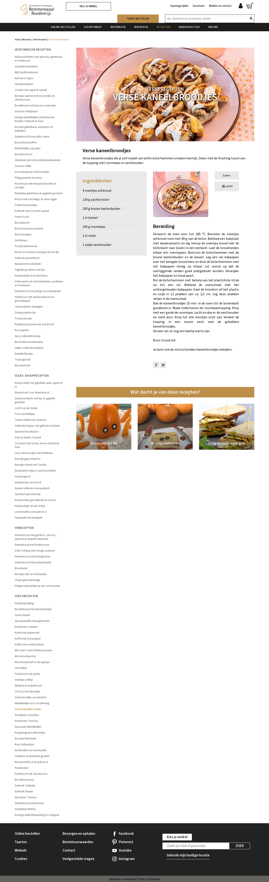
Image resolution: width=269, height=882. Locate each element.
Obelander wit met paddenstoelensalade (37, 160)
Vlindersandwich (24, 84)
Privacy (142, 879)
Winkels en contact (220, 6)
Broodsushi (21, 568)
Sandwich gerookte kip (28, 494)
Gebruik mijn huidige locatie (188, 855)
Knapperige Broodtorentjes (30, 733)
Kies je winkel (88, 6)
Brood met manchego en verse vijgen (36, 199)
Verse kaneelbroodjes (28, 709)
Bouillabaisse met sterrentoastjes (33, 609)
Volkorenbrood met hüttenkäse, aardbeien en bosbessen (39, 283)
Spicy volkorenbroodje (27, 336)
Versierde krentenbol (26, 66)
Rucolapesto (22, 330)
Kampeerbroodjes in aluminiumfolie (35, 471)
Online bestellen (63, 27)
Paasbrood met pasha (27, 674)
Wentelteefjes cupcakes (27, 148)
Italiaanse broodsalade (28, 264)
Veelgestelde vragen (78, 859)
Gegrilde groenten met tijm (30, 270)
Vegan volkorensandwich (29, 348)
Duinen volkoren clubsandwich (32, 488)
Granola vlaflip (23, 166)
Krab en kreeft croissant (28, 437)
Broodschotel (22, 365)
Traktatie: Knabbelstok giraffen (32, 756)
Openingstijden (179, 6)
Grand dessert (22, 615)
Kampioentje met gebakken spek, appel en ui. (39, 385)
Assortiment (93, 27)
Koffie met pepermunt (27, 633)
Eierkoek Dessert (24, 791)
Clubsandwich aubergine (29, 307)
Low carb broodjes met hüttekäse (34, 453)
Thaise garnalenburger (27, 580)
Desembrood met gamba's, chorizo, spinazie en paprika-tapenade (35, 537)
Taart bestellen (138, 19)
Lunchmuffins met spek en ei (31, 512)
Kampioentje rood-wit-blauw (31, 276)
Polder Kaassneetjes (26, 205)
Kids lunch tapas (24, 78)
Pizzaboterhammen (26, 246)
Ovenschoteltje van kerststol (30, 697)
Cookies (21, 859)
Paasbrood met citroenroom (31, 774)
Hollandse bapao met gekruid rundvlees (37, 426)
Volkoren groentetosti (27, 258)
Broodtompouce (24, 780)
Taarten (21, 842)
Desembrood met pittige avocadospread (38, 291)
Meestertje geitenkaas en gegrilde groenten (39, 193)
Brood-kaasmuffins (26, 142)
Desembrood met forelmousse (32, 545)
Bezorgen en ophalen (79, 834)
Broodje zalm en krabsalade (30, 574)
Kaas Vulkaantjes (24, 744)
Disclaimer (154, 879)
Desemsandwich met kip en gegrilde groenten (35, 400)
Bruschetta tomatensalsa (29, 342)
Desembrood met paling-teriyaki (33, 562)
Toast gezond (22, 360)
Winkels (21, 850)
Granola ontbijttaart (26, 111)
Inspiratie (141, 27)
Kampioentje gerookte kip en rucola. (35, 500)
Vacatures (199, 6)
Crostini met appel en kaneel (31, 90)
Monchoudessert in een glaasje (32, 662)
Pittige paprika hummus (28, 178)
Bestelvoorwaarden (78, 842)
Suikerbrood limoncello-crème (32, 137)
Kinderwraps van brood (28, 482)
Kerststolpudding (24, 603)
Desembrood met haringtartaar (32, 556)
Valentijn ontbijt (24, 680)
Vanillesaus (21, 240)
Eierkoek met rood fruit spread (32, 211)
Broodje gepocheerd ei (27, 459)
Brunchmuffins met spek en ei (31, 762)
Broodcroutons (23, 154)
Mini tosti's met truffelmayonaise (33, 650)
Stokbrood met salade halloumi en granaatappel (34, 299)
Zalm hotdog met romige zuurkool (35, 551)
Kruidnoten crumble (26, 627)
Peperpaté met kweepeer (28, 518)
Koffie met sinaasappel (28, 639)
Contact (69, 850)
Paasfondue (21, 768)
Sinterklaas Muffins (25, 809)
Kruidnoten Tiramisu (26, 721)
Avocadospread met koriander (32, 172)
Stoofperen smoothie (27, 715)
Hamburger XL (23, 476)
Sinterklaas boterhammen (29, 803)
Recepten (163, 27)
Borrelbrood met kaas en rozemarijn (35, 105)
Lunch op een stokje (26, 408)
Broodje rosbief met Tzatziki (30, 465)
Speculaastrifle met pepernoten (32, 621)
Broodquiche (22, 223)
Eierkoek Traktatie (25, 786)
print (227, 186)
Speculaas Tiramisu (26, 797)
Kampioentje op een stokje (30, 506)
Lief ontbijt (21, 668)
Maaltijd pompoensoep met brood (34, 324)
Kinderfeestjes (189, 27)
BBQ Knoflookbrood (26, 72)
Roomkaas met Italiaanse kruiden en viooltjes (35, 185)
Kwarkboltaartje (24, 354)
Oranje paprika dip (25, 313)
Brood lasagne (23, 234)
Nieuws (213, 27)
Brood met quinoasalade (29, 229)
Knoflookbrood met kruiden (30, 750)
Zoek (239, 845)
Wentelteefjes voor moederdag (32, 703)
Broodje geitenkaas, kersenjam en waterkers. (34, 129)
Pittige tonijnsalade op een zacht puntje (37, 586)
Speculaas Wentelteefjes (28, 727)
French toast (22, 217)
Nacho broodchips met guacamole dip (37, 252)
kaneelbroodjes (207, 349)
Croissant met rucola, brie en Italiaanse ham (37, 445)
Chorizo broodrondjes (27, 691)
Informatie (118, 27)
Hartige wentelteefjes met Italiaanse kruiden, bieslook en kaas (34, 119)
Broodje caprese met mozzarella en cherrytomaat (35, 98)
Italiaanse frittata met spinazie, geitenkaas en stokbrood (38, 59)
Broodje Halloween (25, 738)
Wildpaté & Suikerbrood (28, 686)
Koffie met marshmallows (29, 644)
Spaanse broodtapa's (27, 432)
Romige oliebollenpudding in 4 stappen (37, 815)
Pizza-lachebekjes (25, 414)
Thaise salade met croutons (30, 420)
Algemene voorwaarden (122, 879)
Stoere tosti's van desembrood (32, 392)
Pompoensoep (23, 318)
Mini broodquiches (25, 656)
